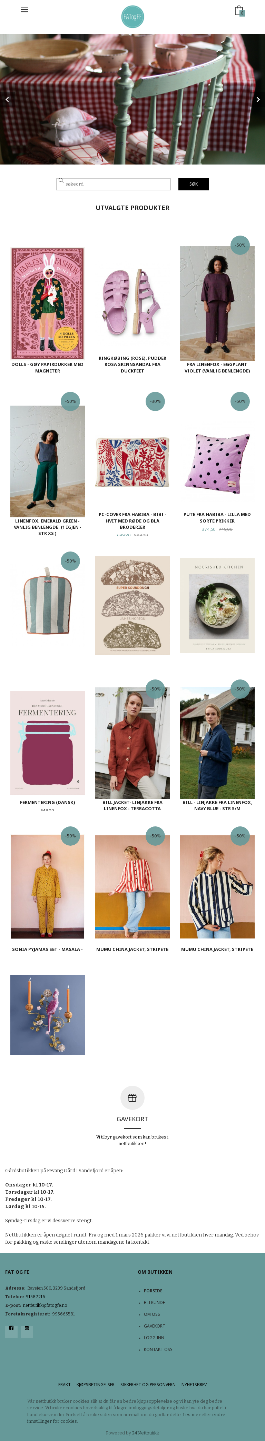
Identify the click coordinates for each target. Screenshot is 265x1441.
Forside (153, 1291)
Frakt (64, 1385)
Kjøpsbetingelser (96, 1385)
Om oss (152, 1314)
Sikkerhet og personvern (148, 1385)
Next (257, 99)
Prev (7, 99)
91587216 (35, 1296)
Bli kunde (154, 1302)
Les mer (191, 1414)
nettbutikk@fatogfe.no (45, 1305)
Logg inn (154, 1338)
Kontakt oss (158, 1349)
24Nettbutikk (145, 1432)
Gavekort (154, 1326)
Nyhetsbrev (194, 1385)
